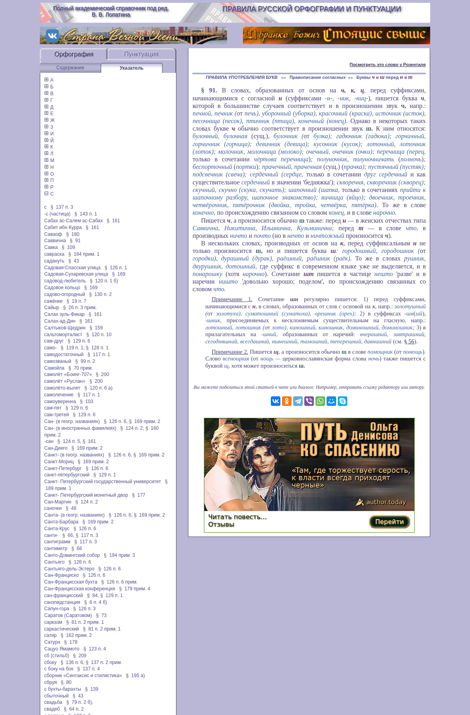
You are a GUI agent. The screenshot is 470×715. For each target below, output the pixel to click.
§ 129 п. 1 (105, 475)
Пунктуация (141, 54)
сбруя (50, 682)
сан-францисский (63, 595)
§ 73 (101, 615)
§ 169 (118, 274)
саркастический (61, 629)
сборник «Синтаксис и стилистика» (83, 675)
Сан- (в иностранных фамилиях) (80, 428)
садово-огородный (64, 294)
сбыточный (56, 696)
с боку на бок (58, 669)
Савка (51, 247)
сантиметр (55, 548)
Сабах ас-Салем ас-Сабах (73, 220)
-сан (48, 441)
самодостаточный (64, 354)
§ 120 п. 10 (99, 334)
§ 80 (66, 682)
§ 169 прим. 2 (144, 421)
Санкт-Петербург (63, 468)
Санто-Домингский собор (72, 555)
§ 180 (72, 234)
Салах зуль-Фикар (64, 314)
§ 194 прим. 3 (119, 555)
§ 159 (96, 328)
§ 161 (113, 220)
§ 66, (68, 535)
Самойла (54, 368)
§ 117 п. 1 (99, 354)
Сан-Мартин (57, 502)
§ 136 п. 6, (72, 662)
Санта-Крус (57, 528)
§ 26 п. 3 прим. (80, 307)
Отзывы (221, 524)
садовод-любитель (65, 281)
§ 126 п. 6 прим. (119, 582)
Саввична (55, 240)
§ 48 (71, 508)
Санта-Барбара (61, 522)
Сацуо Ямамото (62, 649)
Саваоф (53, 234)
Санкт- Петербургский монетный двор (86, 495)
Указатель (132, 68)
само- (50, 348)
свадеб (52, 709)
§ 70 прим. (81, 368)
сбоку (50, 662)
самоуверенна (60, 401)
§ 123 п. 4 (95, 649)
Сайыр (51, 307)
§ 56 (409, 341)
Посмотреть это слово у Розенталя (388, 64)
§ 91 (75, 240)
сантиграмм (57, 542)
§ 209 (79, 655)
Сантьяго (54, 562)
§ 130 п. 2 (100, 294)
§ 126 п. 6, (116, 421)
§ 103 (86, 401)
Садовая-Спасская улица (72, 267)
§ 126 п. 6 (97, 468)
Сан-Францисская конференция (79, 589)
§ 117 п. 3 (87, 535)
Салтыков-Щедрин (65, 328)
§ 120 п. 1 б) (104, 281)
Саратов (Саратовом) (68, 615)
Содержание (70, 68)
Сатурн (52, 642)
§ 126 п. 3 (84, 608)
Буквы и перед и (384, 77)
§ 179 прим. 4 (134, 589)
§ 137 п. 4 (88, 669)
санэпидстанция (62, 602)
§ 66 (76, 548)
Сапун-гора (56, 608)
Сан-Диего (55, 448)
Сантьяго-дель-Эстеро (69, 569)
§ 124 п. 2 (86, 502)
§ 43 (74, 261)
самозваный (57, 361)
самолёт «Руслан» (64, 381)
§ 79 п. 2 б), (79, 702)
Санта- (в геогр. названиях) (74, 515)
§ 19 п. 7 (76, 301)
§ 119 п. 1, (73, 348)
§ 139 (91, 689)
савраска (54, 254)
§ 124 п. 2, (132, 428)
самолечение (59, 395)
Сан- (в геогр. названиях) (72, 421)
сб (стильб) (56, 655)
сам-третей (56, 414)
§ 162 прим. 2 (76, 635)
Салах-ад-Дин (59, 321)
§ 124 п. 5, (69, 441)
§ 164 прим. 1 (84, 254)
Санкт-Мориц (59, 461)
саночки (53, 508)
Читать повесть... (237, 517)
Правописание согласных (318, 77)
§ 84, (93, 595)
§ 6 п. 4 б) (95, 602)
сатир (50, 635)
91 (212, 90)
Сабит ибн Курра (63, 227)
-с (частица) (57, 214)
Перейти (389, 521)
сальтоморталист (63, 334)
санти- (51, 535)
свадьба (53, 702)
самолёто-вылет (62, 388)
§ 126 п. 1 (115, 267)
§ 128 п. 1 (97, 348)
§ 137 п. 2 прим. (104, 662)
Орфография (73, 54)
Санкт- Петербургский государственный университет (102, 481)
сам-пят (52, 408)
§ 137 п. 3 (62, 207)
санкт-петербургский (67, 475)
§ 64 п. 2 (74, 709)
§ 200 (102, 374)
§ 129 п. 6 (79, 341)
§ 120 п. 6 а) (98, 388)
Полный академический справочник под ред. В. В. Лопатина (111, 11)
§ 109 (68, 247)
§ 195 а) (135, 675)
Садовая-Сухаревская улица (76, 274)
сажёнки (53, 301)
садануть (54, 261)
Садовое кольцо (62, 287)
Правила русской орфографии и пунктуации (311, 9)
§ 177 (138, 495)
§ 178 (70, 642)
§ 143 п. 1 (85, 214)
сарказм (53, 622)
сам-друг (54, 341)
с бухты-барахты (62, 689)
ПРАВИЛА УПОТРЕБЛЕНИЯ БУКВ (242, 77)
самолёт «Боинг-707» (68, 374)
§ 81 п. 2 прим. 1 (85, 622)
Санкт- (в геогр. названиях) (74, 455)
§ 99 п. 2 (85, 361)
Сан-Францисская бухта (70, 582)
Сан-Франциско (61, 575)
